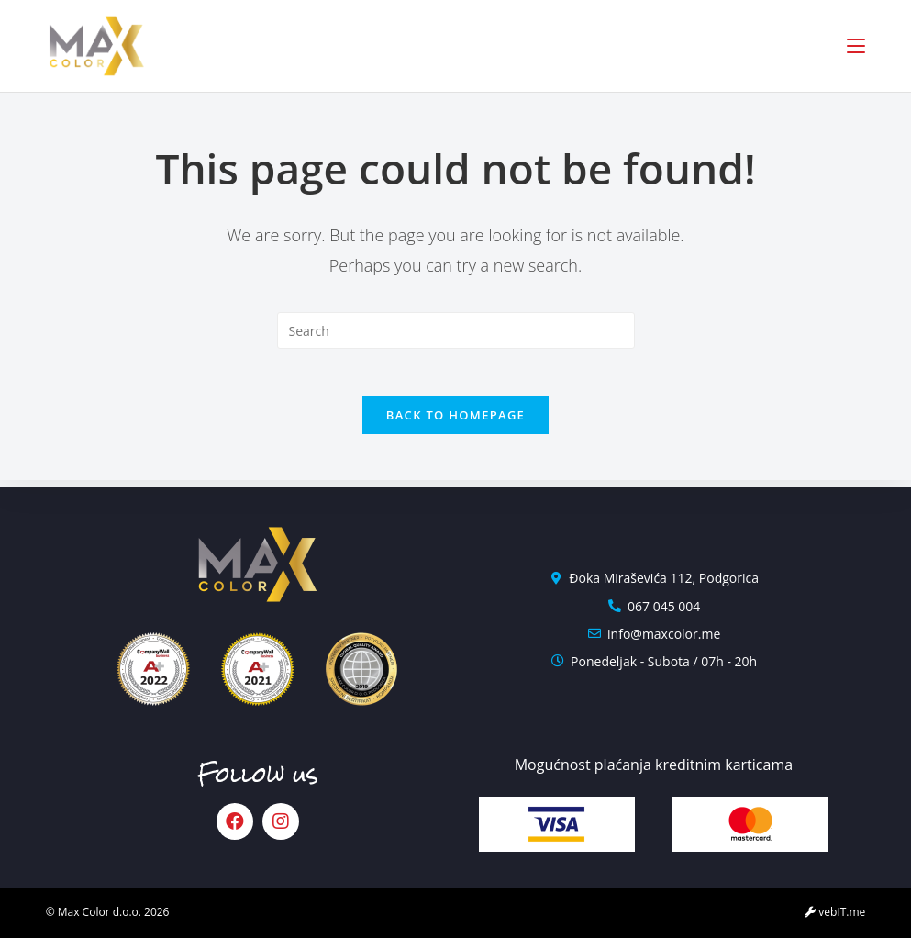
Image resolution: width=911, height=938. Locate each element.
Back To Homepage (455, 422)
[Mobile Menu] (856, 46)
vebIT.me (835, 912)
